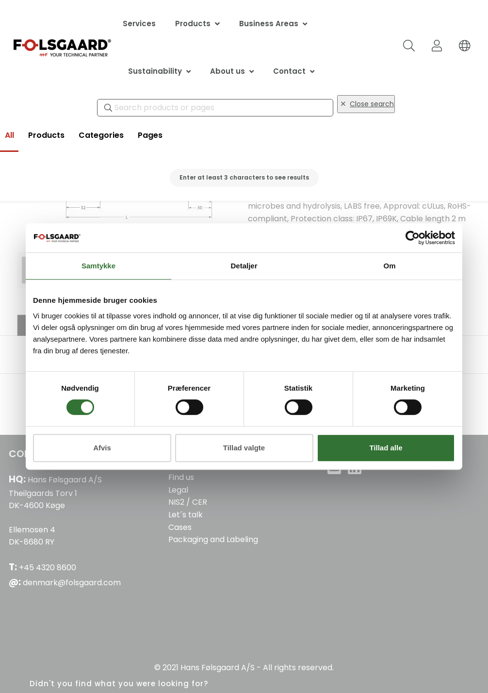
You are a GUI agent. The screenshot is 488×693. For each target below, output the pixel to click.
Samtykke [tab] (98, 266)
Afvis (102, 448)
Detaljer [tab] (243, 266)
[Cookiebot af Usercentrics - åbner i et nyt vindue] (412, 238)
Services (139, 23)
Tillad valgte (244, 448)
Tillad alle (385, 448)
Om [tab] (389, 266)
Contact (289, 71)
